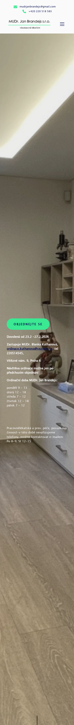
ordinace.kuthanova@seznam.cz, (30, 348)
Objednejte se (28, 324)
